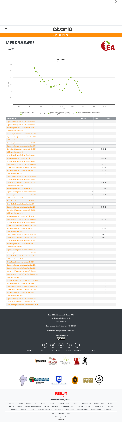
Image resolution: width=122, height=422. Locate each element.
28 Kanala (107, 409)
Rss (93, 350)
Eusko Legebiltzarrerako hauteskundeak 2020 (21, 289)
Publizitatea (57, 350)
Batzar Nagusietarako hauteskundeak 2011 (20, 243)
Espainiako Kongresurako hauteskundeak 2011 (21, 250)
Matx (53, 413)
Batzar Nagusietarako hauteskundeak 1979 (20, 127)
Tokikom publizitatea (61, 417)
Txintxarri (70, 409)
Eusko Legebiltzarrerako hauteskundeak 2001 (21, 210)
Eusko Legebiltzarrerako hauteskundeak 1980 (21, 134)
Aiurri (28, 404)
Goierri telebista (67, 406)
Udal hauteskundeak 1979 (15, 131)
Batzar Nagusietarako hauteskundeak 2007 (20, 228)
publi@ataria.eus (61, 331)
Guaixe (80, 406)
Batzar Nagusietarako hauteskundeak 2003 (20, 216)
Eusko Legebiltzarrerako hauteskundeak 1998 (21, 195)
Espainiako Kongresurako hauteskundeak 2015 (21, 265)
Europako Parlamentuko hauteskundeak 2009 (21, 240)
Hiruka (110, 406)
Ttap (68, 413)
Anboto (51, 404)
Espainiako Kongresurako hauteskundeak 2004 (21, 219)
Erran (19, 406)
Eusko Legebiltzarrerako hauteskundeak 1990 (21, 167)
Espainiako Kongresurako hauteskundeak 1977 (21, 121)
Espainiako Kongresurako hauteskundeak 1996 (21, 192)
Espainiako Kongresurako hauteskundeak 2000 (21, 207)
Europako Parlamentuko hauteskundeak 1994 (21, 179)
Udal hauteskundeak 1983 (15, 140)
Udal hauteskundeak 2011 (15, 247)
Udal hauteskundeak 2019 (15, 277)
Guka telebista (98, 406)
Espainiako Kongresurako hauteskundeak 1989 (21, 164)
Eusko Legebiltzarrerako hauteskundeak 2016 (21, 271)
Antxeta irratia (64, 404)
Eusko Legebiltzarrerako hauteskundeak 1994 (21, 182)
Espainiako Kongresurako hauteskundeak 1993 (21, 176)
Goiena (55, 406)
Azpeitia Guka (86, 404)
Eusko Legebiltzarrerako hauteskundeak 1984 (21, 143)
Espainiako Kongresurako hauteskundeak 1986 (21, 146)
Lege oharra (44, 350)
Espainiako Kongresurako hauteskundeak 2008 (21, 234)
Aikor (20, 404)
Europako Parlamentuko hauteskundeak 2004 (21, 222)
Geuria (46, 406)
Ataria (75, 404)
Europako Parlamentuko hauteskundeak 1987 (21, 155)
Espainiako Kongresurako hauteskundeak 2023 (21, 298)
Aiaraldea (11, 404)
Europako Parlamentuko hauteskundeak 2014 (21, 256)
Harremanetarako (81, 350)
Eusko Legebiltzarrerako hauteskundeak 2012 (21, 253)
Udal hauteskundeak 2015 (15, 259)
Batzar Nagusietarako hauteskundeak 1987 (20, 158)
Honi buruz (31, 350)
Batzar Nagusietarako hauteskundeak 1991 (20, 170)
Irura (11, 49)
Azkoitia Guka (99, 404)
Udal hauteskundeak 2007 (15, 231)
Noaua (31, 409)
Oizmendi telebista (45, 409)
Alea (35, 404)
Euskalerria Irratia (33, 406)
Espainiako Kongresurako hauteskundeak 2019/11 (22, 286)
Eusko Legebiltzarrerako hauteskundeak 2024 (21, 301)
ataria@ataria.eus (61, 326)
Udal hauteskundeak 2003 (15, 213)
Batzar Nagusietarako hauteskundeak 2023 (20, 292)
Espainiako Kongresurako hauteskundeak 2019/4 (22, 274)
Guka (88, 406)
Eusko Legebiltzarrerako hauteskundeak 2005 (21, 225)
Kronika (14, 409)
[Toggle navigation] (6, 29)
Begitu (11, 406)
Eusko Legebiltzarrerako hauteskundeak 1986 (21, 149)
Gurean (61, 413)
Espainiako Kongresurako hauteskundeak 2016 (21, 268)
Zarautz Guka (82, 409)
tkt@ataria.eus (61, 321)
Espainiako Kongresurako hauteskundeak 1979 (21, 124)
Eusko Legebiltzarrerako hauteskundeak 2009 (21, 237)
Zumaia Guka (96, 409)
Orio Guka (59, 409)
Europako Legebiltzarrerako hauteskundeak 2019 (22, 280)
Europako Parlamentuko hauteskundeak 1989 (21, 161)
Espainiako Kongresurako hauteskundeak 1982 (21, 137)
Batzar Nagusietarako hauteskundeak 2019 (20, 283)
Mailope (23, 409)
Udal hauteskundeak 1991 (15, 173)
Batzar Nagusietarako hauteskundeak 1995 (20, 189)
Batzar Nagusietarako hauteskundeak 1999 (20, 201)
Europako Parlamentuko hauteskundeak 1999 (21, 204)
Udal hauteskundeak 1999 (15, 198)
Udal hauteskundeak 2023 (15, 295)
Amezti (42, 404)
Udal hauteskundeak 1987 (15, 152)
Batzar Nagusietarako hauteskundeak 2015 (20, 262)
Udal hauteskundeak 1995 (15, 185)
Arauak (68, 350)
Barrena (111, 404)
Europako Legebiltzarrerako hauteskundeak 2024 (22, 305)
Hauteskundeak (61, 35)
